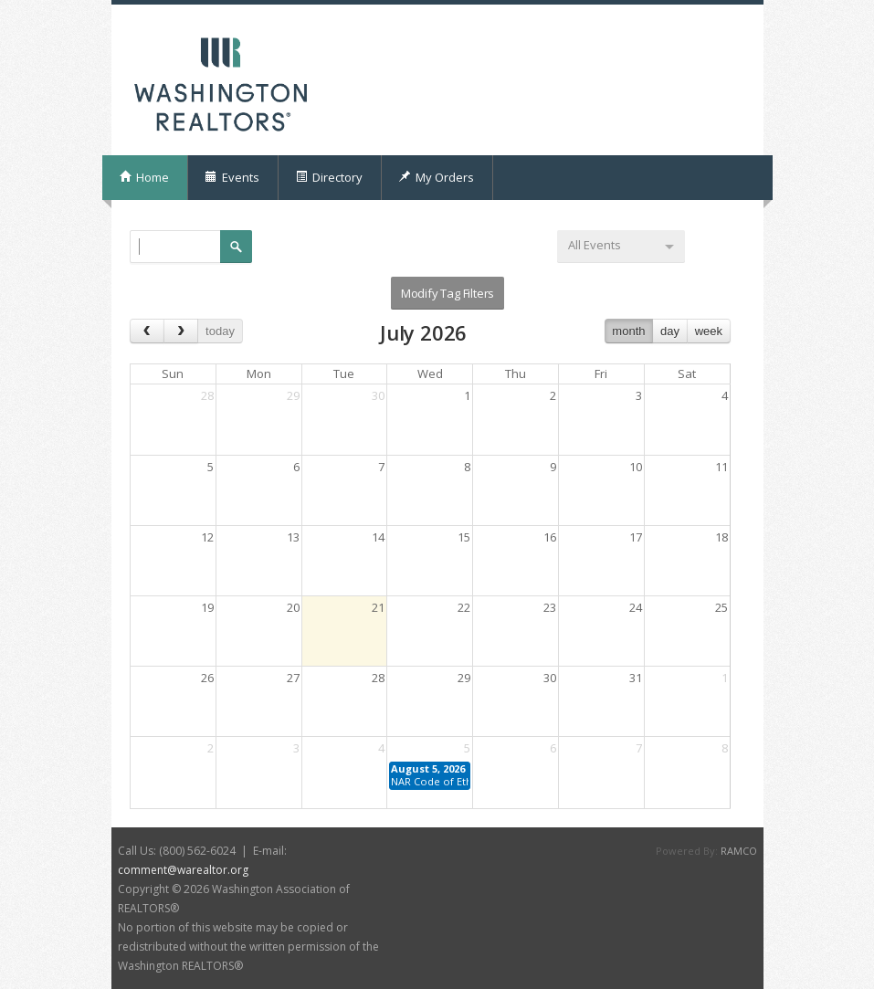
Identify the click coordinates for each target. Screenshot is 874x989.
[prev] (147, 331)
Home (144, 177)
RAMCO (739, 850)
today (220, 331)
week (708, 331)
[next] (180, 331)
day (669, 331)
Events (232, 177)
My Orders (436, 177)
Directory (329, 177)
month (628, 331)
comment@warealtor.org (183, 870)
